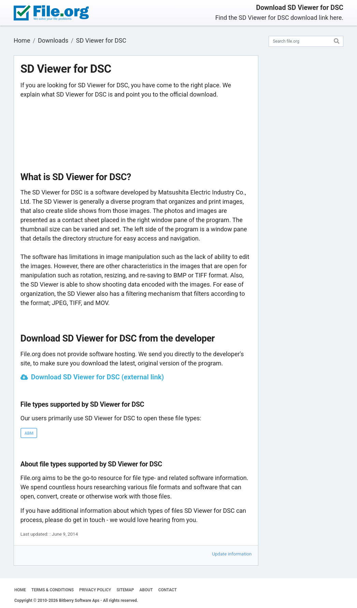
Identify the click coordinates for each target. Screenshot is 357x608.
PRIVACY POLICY (95, 590)
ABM (29, 433)
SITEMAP (125, 590)
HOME (20, 590)
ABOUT (146, 590)
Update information (232, 553)
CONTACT (167, 590)
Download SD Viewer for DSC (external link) (97, 377)
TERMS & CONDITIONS (52, 590)
